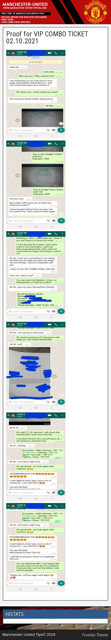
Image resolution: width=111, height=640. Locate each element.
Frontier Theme (95, 635)
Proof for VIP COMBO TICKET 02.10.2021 (47, 37)
